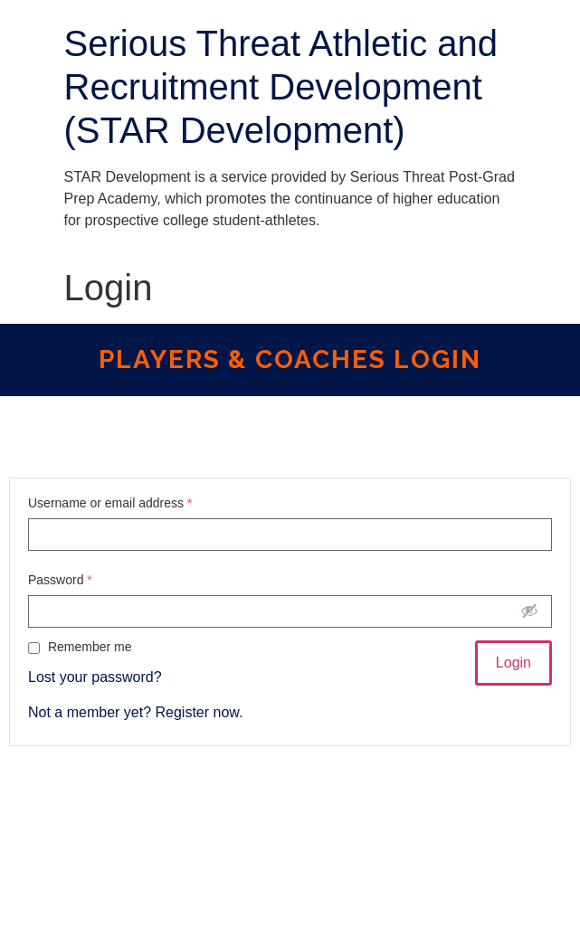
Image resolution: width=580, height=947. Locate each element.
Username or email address (110, 503)
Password (60, 579)
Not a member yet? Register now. (135, 712)
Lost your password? (95, 677)
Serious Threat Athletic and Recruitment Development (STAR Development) (281, 87)
